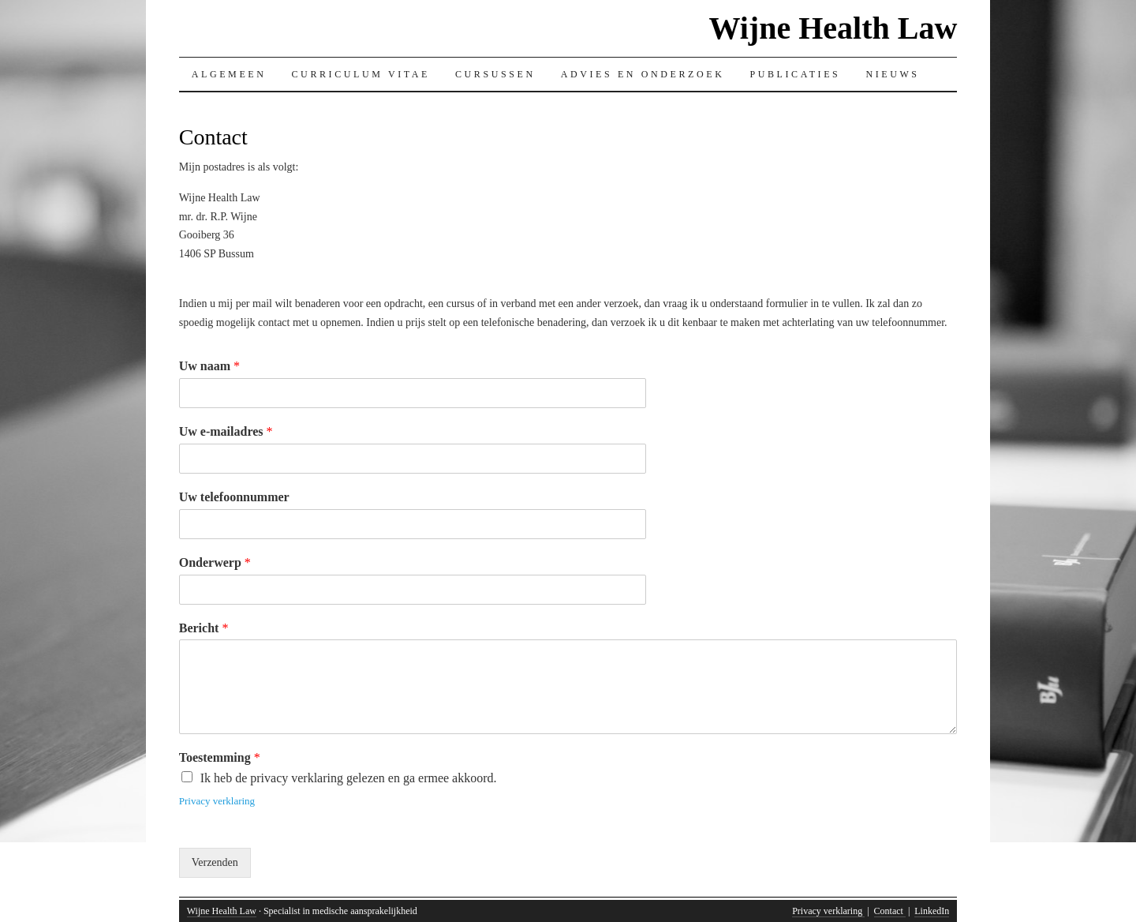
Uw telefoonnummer (234, 497)
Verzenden (215, 862)
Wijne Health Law (832, 28)
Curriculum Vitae (361, 74)
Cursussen (495, 74)
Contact (890, 910)
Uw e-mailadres (226, 431)
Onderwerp (215, 562)
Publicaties (794, 74)
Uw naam (209, 366)
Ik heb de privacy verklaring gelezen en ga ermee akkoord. (348, 778)
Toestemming (219, 757)
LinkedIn (931, 910)
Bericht (204, 628)
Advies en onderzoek (643, 74)
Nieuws (892, 74)
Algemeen (229, 74)
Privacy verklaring (217, 801)
